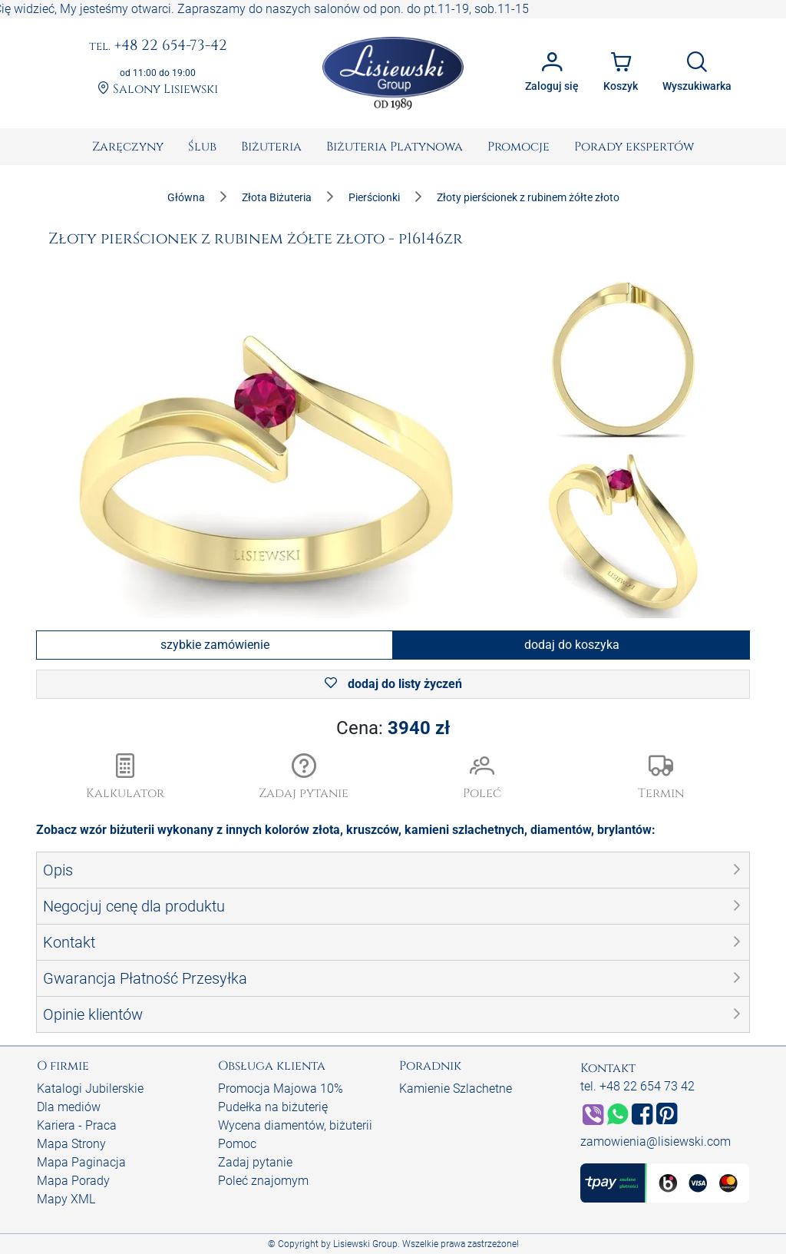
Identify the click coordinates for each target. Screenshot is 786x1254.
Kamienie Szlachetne (455, 1088)
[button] (304, 778)
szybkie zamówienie (214, 644)
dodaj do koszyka (571, 644)
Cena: (393, 728)
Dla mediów (69, 1107)
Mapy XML (66, 1199)
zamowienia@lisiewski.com (655, 1141)
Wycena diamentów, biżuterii (295, 1125)
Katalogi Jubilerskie (90, 1088)
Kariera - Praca (77, 1125)
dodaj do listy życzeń (393, 684)
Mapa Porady (73, 1180)
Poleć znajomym (263, 1180)
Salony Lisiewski (157, 89)
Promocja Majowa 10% (280, 1088)
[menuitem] (128, 146)
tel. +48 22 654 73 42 (637, 1086)
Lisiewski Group (365, 1244)
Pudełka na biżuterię (273, 1107)
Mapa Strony (71, 1144)
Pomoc (237, 1144)
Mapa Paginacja (81, 1162)
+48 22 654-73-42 (158, 46)
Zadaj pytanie (255, 1162)
